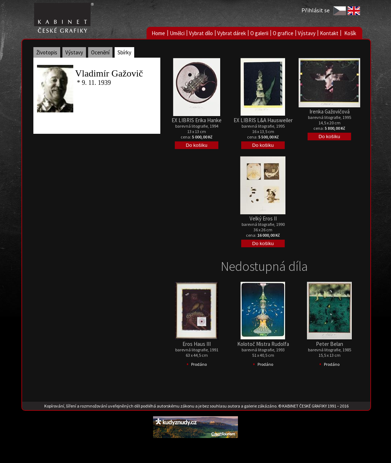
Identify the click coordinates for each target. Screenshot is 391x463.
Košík (350, 33)
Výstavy (307, 33)
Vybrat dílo (201, 33)
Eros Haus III (196, 343)
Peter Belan (329, 343)
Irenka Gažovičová (329, 111)
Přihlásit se (315, 10)
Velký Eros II (263, 218)
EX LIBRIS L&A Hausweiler (263, 120)
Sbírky (124, 52)
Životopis (46, 52)
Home (158, 33)
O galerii (259, 33)
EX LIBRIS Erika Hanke (197, 120)
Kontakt (329, 33)
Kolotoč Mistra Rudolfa (263, 343)
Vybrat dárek (231, 33)
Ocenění (100, 52)
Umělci (177, 33)
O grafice (283, 33)
